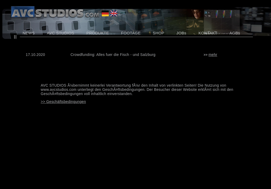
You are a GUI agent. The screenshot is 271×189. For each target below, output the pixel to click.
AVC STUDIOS (60, 33)
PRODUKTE (97, 33)
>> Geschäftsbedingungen (63, 101)
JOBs (181, 33)
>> (210, 55)
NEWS (29, 33)
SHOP (158, 33)
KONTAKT (208, 33)
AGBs (235, 33)
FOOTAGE (131, 33)
